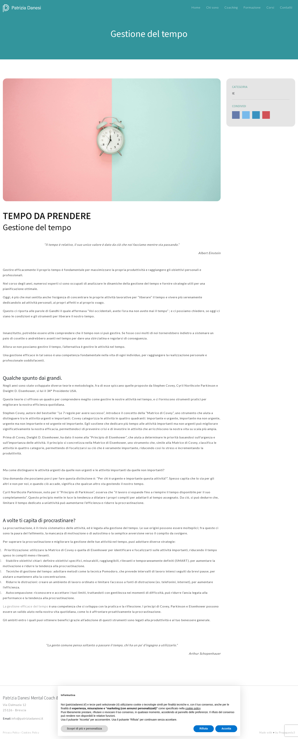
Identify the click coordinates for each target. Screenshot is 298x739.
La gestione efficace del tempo (25, 606)
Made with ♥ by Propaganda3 (277, 732)
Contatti (286, 7)
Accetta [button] (226, 728)
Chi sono (212, 7)
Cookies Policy (30, 732)
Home (196, 7)
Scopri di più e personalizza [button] (84, 728)
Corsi (270, 7)
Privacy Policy (11, 732)
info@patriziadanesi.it (27, 718)
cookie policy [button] (192, 708)
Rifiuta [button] (204, 728)
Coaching (231, 7)
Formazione (252, 7)
